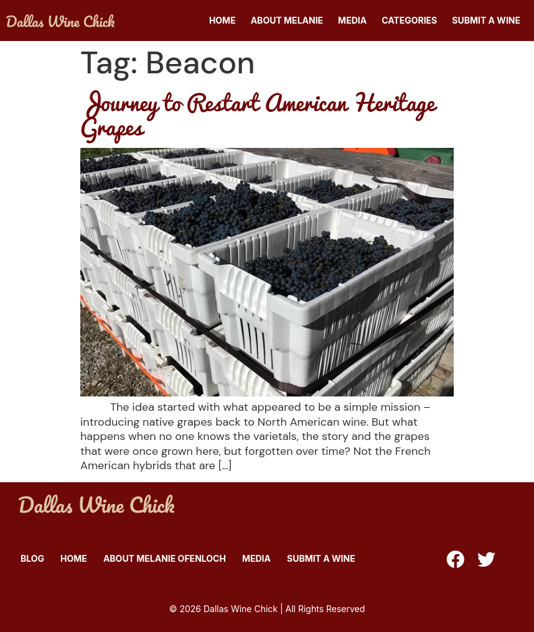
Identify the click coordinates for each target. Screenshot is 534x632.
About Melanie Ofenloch (164, 558)
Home (222, 20)
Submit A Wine (486, 20)
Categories (409, 20)
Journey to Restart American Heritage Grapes (257, 114)
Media (352, 20)
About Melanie (287, 20)
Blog (32, 558)
